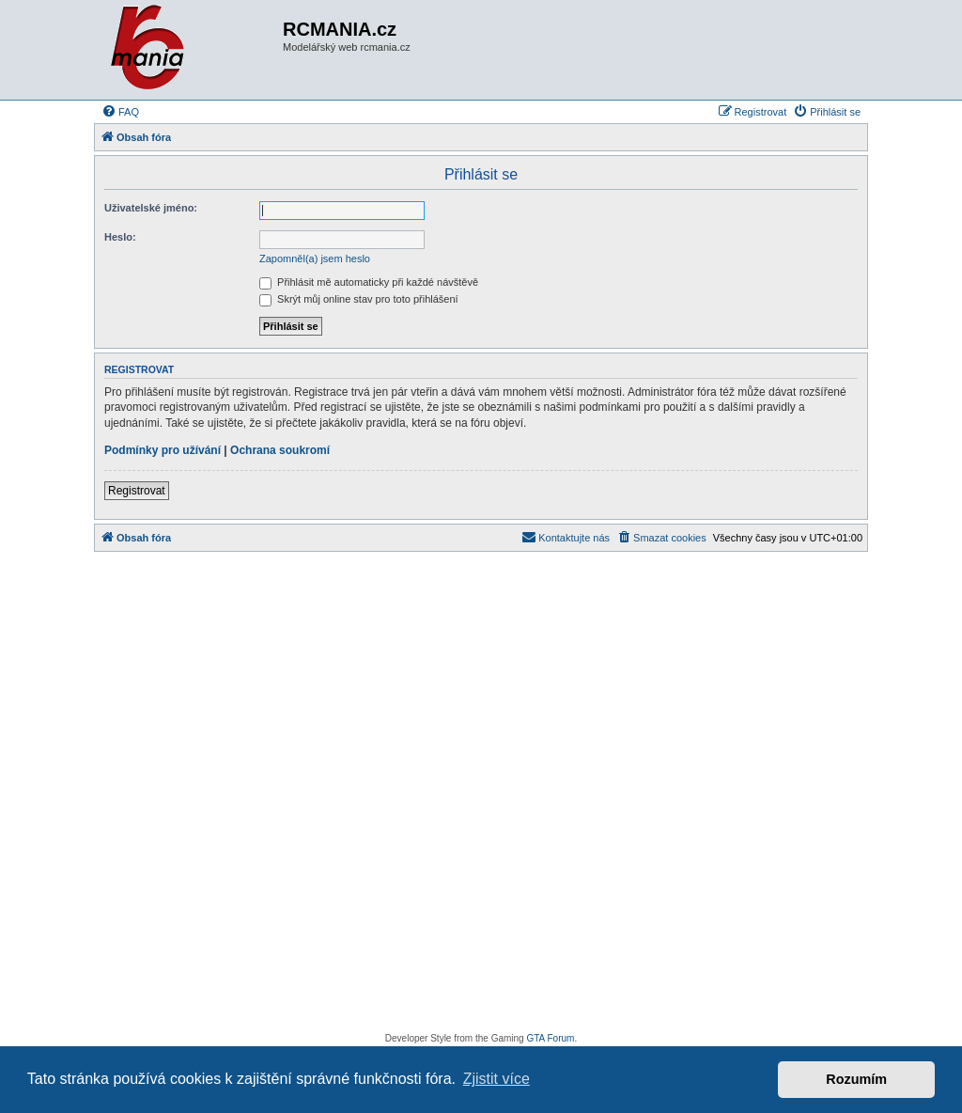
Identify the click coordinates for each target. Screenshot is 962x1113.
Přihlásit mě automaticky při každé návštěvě (368, 282)
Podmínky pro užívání (162, 450)
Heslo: (120, 237)
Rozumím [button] (856, 1079)
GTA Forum (550, 1038)
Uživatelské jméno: (150, 207)
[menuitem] (120, 112)
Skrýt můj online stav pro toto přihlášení (358, 299)
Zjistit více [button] (496, 1079)
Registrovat (136, 490)
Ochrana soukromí (280, 450)
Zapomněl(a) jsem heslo (314, 258)
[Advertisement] (481, 797)
